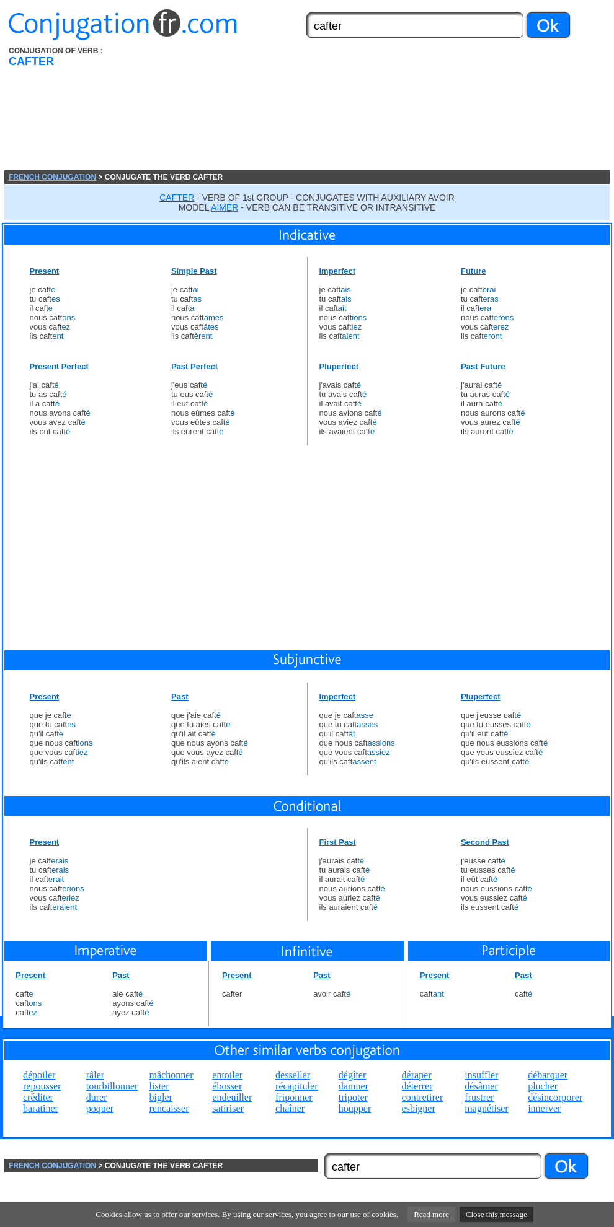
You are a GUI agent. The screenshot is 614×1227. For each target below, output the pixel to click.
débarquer (547, 1075)
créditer (38, 1097)
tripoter (353, 1097)
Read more (431, 1214)
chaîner (290, 1108)
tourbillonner (112, 1086)
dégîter (352, 1075)
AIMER (224, 207)
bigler (160, 1097)
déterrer (417, 1086)
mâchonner (171, 1075)
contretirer (422, 1097)
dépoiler (39, 1075)
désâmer (481, 1086)
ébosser (227, 1086)
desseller (292, 1075)
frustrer (479, 1097)
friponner (294, 1097)
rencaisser (169, 1108)
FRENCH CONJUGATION (52, 177)
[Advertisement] (228, 108)
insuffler (481, 1075)
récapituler (296, 1086)
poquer (99, 1108)
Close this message (496, 1214)
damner (353, 1086)
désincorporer (555, 1097)
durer (96, 1097)
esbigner (418, 1108)
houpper (355, 1108)
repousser (42, 1086)
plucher (543, 1086)
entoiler (227, 1075)
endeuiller (232, 1097)
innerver (544, 1108)
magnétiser (486, 1108)
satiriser (228, 1108)
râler (95, 1075)
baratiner (40, 1108)
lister (159, 1086)
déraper (417, 1075)
